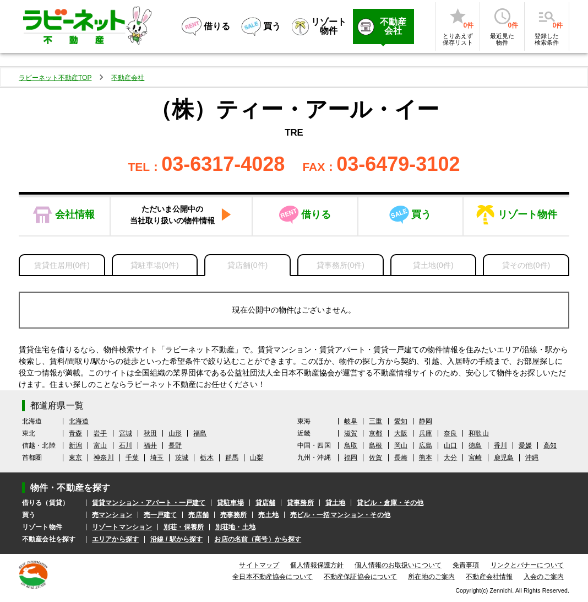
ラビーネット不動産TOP (55, 78)
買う (421, 214)
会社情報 (75, 214)
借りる (316, 214)
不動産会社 (127, 78)
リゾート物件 (527, 214)
